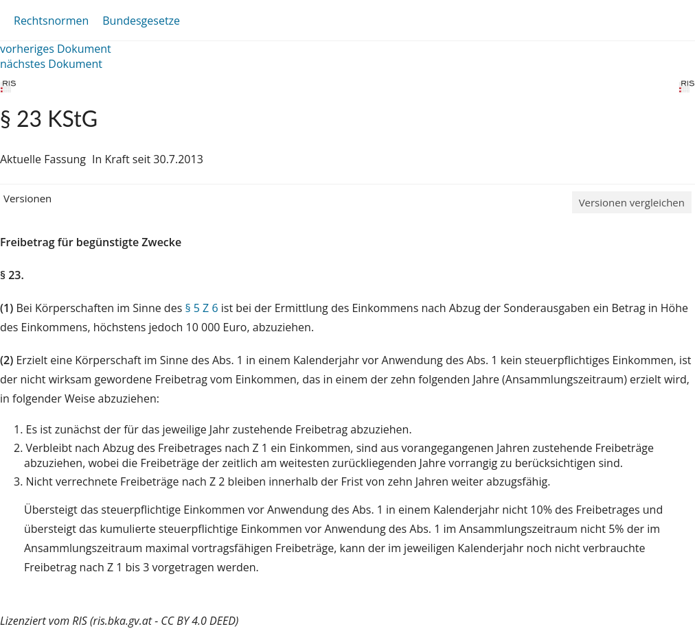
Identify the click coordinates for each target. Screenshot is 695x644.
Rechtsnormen (51, 20)
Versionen (27, 198)
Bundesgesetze (141, 20)
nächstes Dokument (51, 63)
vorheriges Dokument (55, 48)
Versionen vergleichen (632, 202)
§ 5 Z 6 (201, 307)
